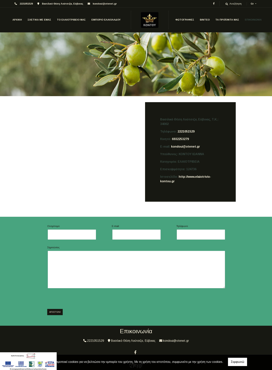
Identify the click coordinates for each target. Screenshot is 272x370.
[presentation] (76, 298)
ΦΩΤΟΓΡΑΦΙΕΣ (184, 19)
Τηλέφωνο (182, 226)
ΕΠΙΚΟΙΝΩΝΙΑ (253, 19)
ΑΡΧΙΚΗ (17, 19)
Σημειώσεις (53, 247)
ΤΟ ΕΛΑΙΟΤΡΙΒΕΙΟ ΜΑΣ (71, 19)
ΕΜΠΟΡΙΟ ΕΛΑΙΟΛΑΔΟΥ (106, 19)
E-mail (115, 226)
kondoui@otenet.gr (105, 3)
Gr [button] (253, 3)
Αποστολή (55, 312)
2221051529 (186, 131)
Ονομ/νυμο (53, 226)
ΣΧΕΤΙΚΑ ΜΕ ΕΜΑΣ (39, 19)
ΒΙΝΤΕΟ (205, 19)
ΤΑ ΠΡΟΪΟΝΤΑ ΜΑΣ (227, 19)
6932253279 (180, 139)
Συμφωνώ (237, 361)
